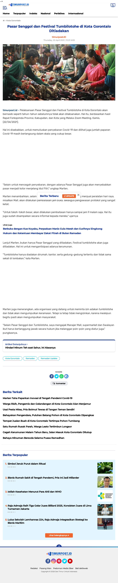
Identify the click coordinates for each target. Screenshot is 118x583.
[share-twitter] (56, 376)
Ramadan (30, 358)
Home (6, 13)
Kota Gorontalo (12, 358)
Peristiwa (59, 13)
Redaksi (34, 568)
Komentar (59, 383)
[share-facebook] (51, 376)
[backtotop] (59, 547)
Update (69, 196)
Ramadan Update (49, 358)
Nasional (45, 13)
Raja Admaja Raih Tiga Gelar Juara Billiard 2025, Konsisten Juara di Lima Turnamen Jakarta (49, 507)
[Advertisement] (59, 157)
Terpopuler (19, 13)
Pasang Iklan (45, 568)
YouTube (72, 562)
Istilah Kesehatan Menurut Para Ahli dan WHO (34, 491)
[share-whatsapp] (61, 376)
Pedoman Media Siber (63, 568)
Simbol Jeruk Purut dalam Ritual (27, 463)
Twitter (66, 562)
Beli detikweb (81, 568)
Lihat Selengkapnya (59, 535)
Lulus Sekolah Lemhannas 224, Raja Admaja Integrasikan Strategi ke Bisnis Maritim (48, 521)
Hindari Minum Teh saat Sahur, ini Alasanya (30, 347)
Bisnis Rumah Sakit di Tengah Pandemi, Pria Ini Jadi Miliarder (43, 477)
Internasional (75, 13)
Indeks (33, 13)
